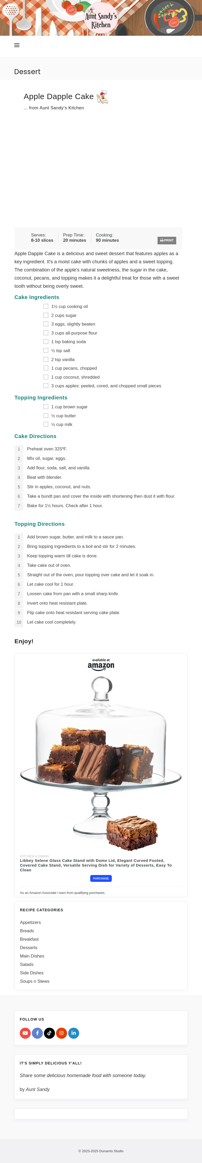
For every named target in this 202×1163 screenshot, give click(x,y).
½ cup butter (63, 415)
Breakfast (29, 938)
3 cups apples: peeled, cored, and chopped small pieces (106, 385)
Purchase (101, 878)
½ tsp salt (60, 350)
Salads (26, 964)
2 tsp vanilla (63, 359)
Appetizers (30, 922)
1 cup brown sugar (69, 406)
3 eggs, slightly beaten (73, 324)
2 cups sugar (64, 315)
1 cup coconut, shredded (75, 376)
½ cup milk (61, 424)
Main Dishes (32, 955)
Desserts (28, 947)
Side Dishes (32, 972)
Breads (27, 930)
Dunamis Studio (111, 1151)
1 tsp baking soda (68, 341)
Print (167, 240)
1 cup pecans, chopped (74, 368)
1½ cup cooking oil (69, 306)
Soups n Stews (34, 981)
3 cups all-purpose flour (74, 332)
